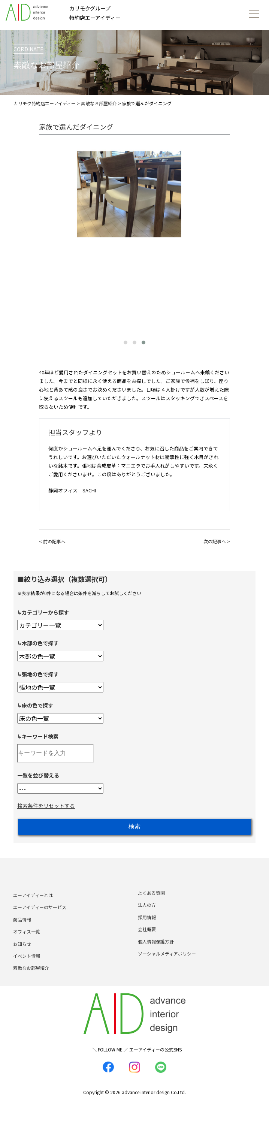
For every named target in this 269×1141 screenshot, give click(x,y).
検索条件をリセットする (46, 805)
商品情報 (22, 930)
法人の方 (147, 915)
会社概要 (147, 939)
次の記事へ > (216, 541)
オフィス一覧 (26, 942)
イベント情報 (26, 966)
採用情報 (147, 927)
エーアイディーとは (33, 905)
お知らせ (22, 954)
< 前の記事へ (52, 541)
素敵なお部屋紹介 (31, 978)
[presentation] (46, 233)
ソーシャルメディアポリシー (167, 964)
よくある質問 (151, 903)
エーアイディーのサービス (39, 917)
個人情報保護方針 (156, 951)
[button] (125, 342)
